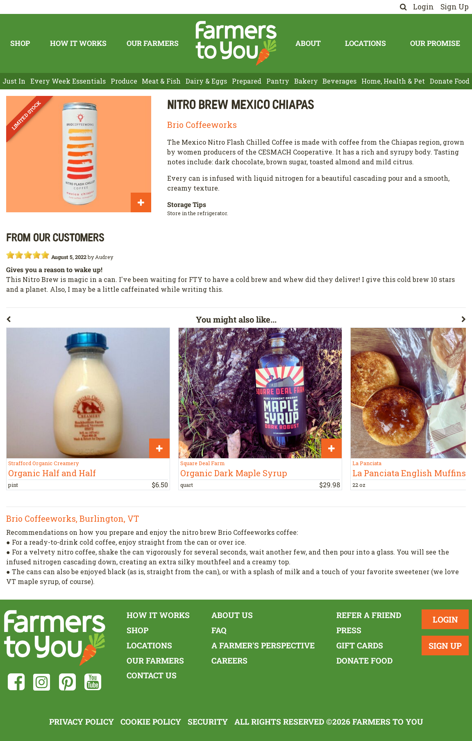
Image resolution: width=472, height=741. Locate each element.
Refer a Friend (368, 615)
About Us (232, 615)
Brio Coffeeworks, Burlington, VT (72, 518)
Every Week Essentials (68, 81)
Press (348, 630)
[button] (101, 320)
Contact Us (152, 675)
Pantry (277, 81)
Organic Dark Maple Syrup (233, 473)
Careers (229, 660)
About (308, 43)
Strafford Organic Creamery (43, 463)
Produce (124, 81)
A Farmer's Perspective (263, 645)
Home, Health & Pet (393, 81)
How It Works (78, 43)
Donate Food (450, 81)
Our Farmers (153, 43)
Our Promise (435, 43)
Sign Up (454, 6)
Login (423, 6)
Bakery (306, 81)
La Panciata (366, 463)
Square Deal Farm (202, 463)
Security (208, 721)
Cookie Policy (150, 721)
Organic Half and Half (52, 473)
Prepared (246, 81)
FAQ (219, 630)
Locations (365, 43)
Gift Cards (359, 645)
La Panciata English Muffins (409, 473)
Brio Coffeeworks (202, 124)
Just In (13, 81)
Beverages (339, 81)
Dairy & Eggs (206, 81)
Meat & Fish (161, 81)
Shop (20, 43)
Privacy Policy (81, 721)
